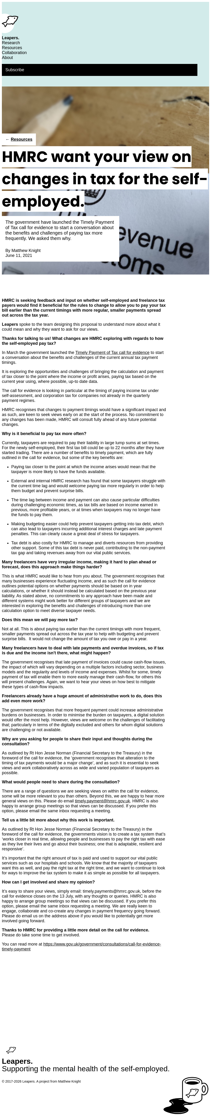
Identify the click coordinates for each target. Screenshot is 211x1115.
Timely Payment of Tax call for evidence (112, 352)
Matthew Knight (26, 250)
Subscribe (14, 69)
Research (11, 42)
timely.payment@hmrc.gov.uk (102, 801)
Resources (12, 47)
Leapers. (10, 37)
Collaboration (14, 52)
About (7, 57)
